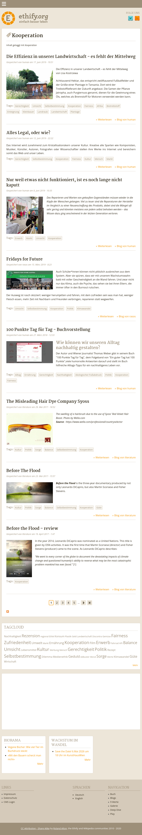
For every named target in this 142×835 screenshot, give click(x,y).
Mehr (135, 665)
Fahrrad (115, 643)
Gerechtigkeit (22, 106)
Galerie (114, 805)
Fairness (89, 106)
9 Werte (114, 801)
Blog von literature (125, 457)
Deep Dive (115, 809)
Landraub (43, 111)
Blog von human (126, 119)
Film (92, 643)
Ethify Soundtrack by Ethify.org (27, 699)
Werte (110, 656)
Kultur (88, 158)
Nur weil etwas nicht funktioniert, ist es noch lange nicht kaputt (64, 182)
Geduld (74, 656)
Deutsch (79, 794)
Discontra (97, 636)
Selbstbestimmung (54, 106)
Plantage (75, 111)
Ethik (51, 636)
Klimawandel (83, 308)
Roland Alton (60, 828)
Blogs (113, 797)
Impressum (10, 794)
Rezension (31, 635)
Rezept (111, 650)
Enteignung (13, 111)
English (79, 798)
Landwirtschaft (59, 111)
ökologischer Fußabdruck (88, 374)
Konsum (59, 636)
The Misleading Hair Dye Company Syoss (47, 401)
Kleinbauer (28, 111)
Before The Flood (23, 471)
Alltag (18, 374)
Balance (49, 449)
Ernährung (30, 374)
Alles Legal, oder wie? (28, 133)
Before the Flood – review (32, 528)
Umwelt (36, 643)
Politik (70, 308)
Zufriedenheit (17, 642)
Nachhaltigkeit (64, 374)
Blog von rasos (127, 316)
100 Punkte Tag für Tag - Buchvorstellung (48, 329)
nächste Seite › (83, 602)
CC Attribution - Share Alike (35, 828)
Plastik (68, 636)
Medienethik (60, 656)
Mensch (99, 158)
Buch (113, 794)
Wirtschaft (10, 661)
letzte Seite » (89, 602)
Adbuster (85, 656)
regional (44, 636)
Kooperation (74, 106)
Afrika (100, 106)
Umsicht (37, 106)
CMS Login (9, 801)
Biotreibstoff (113, 106)
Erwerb (18, 238)
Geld (74, 636)
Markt (109, 158)
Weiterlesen (105, 119)
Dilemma (47, 656)
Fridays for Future (24, 259)
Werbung (54, 650)
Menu (4, 4)
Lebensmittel (28, 650)
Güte (99, 507)
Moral (93, 656)
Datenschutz (10, 797)
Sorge (38, 449)
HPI (121, 643)
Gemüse (106, 636)
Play (112, 813)
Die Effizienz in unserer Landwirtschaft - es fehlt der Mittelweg (71, 56)
